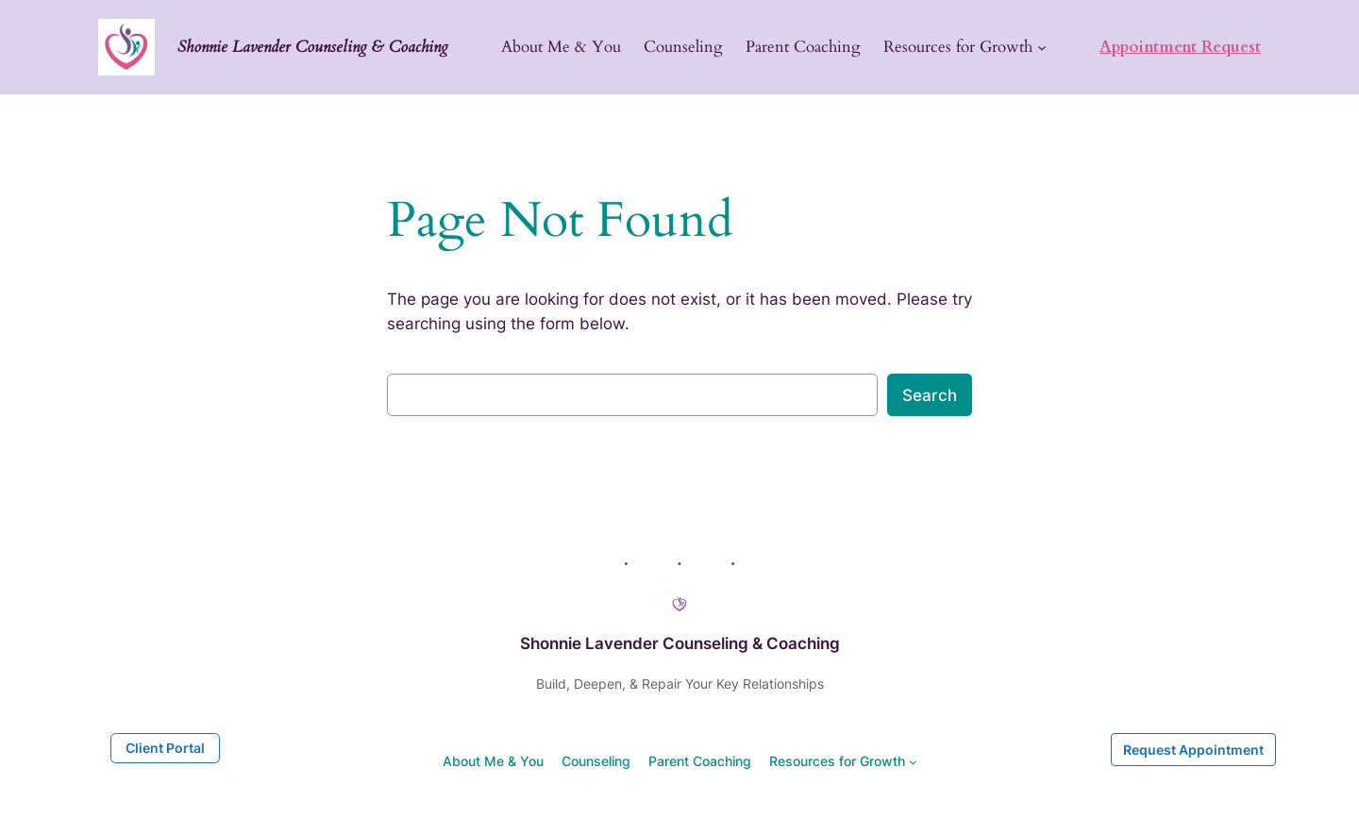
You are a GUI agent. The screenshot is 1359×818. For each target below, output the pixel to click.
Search (929, 395)
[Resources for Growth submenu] (1042, 47)
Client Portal (165, 748)
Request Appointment (1193, 750)
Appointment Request (1180, 47)
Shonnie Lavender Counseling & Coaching (312, 47)
